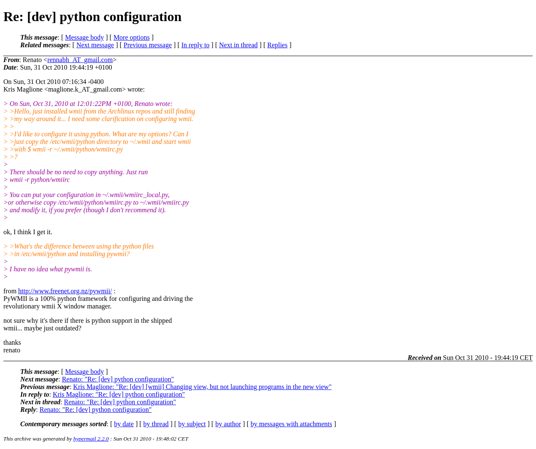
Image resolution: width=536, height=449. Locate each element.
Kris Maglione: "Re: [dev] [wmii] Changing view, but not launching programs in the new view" (202, 386)
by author (228, 423)
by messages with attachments (291, 423)
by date (124, 423)
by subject (192, 423)
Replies (277, 45)
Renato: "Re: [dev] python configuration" (118, 379)
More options (132, 37)
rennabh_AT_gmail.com (80, 59)
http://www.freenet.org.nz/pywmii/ (65, 291)
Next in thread (238, 45)
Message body (84, 37)
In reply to (195, 45)
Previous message (148, 45)
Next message (95, 45)
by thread (156, 423)
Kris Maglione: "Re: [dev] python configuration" (119, 394)
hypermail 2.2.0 (91, 438)
